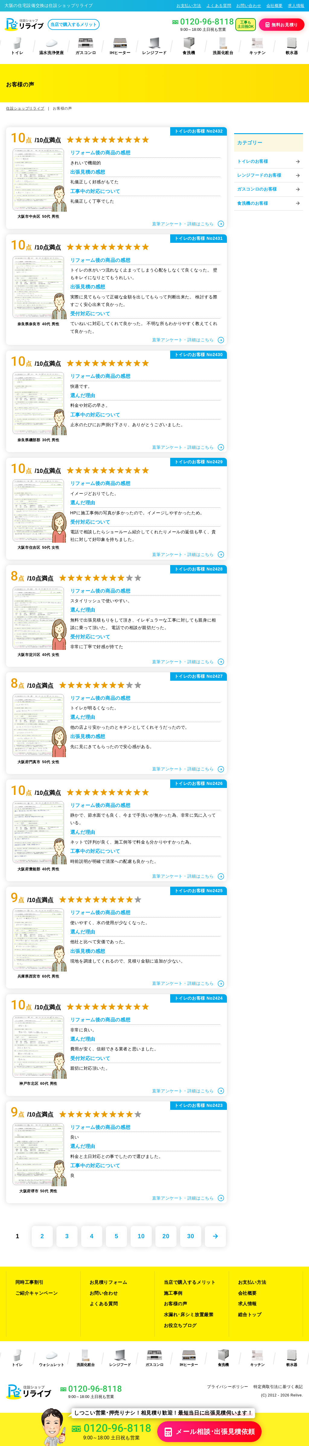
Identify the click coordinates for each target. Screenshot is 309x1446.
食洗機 (188, 46)
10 (141, 1236)
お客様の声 (175, 1303)
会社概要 (274, 5)
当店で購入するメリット (73, 24)
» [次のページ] (215, 1236)
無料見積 (281, 24)
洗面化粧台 (223, 46)
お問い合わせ (248, 5)
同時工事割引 (29, 1282)
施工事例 (173, 1293)
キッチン (257, 46)
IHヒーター (120, 46)
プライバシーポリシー (227, 1386)
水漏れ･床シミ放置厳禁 (189, 1314)
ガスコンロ (85, 46)
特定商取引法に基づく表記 (278, 1386)
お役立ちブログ (180, 1325)
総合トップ (250, 1314)
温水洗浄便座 (51, 46)
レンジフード (154, 46)
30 (190, 1236)
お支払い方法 (189, 5)
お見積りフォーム (108, 1282)
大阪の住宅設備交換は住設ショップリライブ (49, 5)
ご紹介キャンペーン (36, 1293)
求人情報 (296, 5)
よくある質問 (218, 5)
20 (165, 1236)
